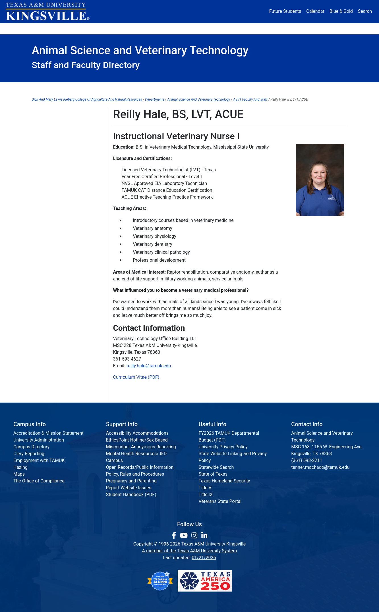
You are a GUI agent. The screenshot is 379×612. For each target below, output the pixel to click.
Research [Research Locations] (177, 28)
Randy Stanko (45, 253)
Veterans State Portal (220, 501)
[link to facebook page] (175, 536)
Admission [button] (88, 28)
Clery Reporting (28, 453)
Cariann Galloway (49, 125)
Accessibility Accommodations (137, 433)
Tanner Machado (49, 183)
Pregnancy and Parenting (131, 481)
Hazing (20, 467)
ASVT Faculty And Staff (250, 99)
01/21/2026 (204, 557)
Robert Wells (44, 276)
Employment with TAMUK (39, 460)
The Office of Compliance (39, 481)
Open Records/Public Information (139, 467)
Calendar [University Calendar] (315, 11)
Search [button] (365, 11)
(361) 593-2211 (306, 460)
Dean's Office (103, 88)
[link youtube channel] (184, 536)
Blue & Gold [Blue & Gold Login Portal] (341, 11)
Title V (205, 487)
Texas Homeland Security (224, 481)
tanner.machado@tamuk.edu (320, 467)
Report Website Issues (128, 487)
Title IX (206, 494)
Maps (19, 474)
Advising (54, 88)
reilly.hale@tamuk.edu (149, 366)
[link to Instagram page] (195, 536)
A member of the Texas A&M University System (189, 550)
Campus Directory (31, 446)
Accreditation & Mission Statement (48, 433)
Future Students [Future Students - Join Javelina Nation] (285, 11)
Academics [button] (133, 28)
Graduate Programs (203, 88)
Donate (330, 28)
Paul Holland (44, 160)
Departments (154, 99)
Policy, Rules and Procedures (135, 474)
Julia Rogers (44, 229)
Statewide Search (216, 467)
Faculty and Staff (49, 113)
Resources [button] (217, 28)
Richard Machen (48, 194)
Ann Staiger (43, 241)
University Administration (38, 440)
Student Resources (269, 88)
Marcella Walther (49, 264)
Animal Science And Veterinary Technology (198, 99)
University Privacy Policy (223, 446)
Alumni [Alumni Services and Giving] (258, 28)
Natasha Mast (46, 206)
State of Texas (213, 474)
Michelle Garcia (47, 136)
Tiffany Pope (44, 218)
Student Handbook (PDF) (131, 494)
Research (324, 88)
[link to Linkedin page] (204, 536)
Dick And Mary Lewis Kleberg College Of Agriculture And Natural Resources (87, 99)
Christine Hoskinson (52, 171)
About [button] (48, 28)
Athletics (294, 28)
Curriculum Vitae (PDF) (136, 377)
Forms (149, 88)
